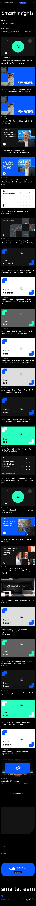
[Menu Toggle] (33, 3)
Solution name (9, 23)
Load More (18, 793)
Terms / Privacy (5, 899)
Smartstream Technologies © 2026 (25, 895)
